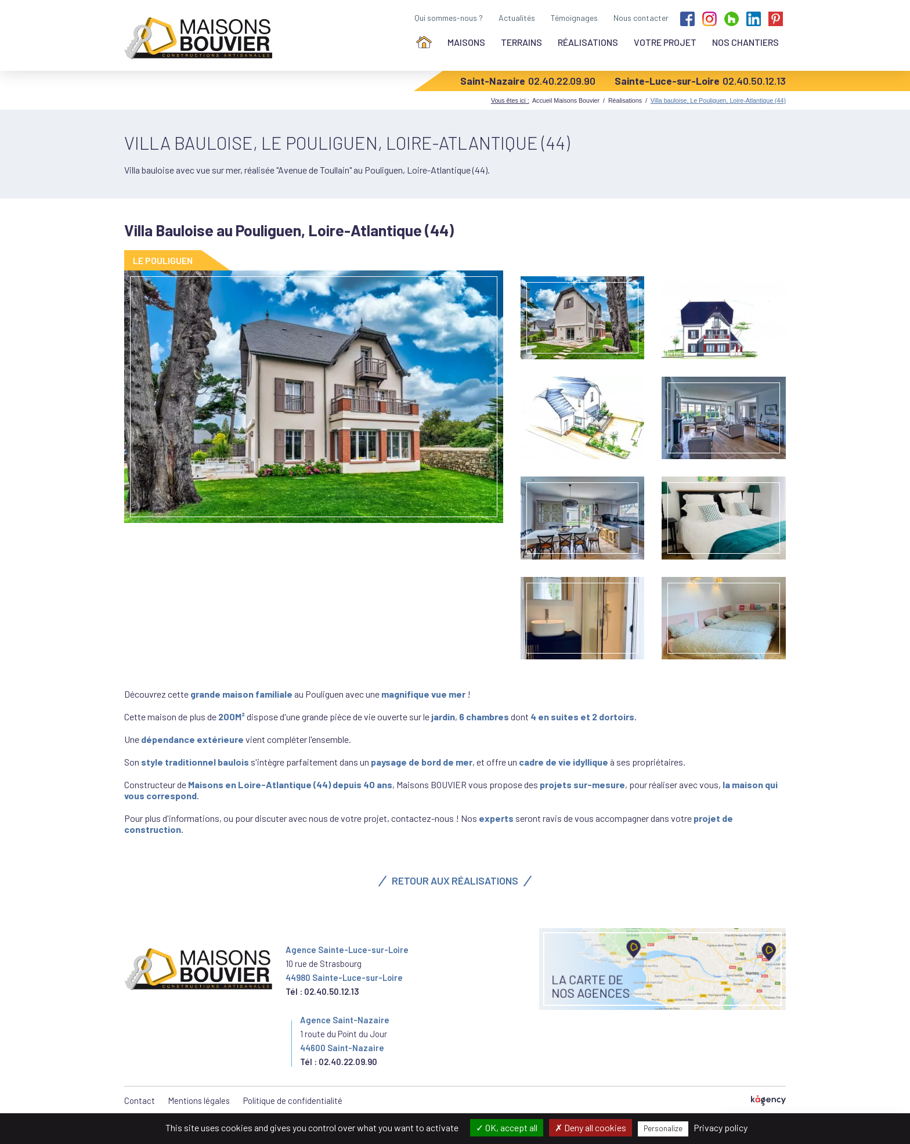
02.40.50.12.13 (754, 80)
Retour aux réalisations (455, 880)
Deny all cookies (590, 1127)
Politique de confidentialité (292, 1100)
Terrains (521, 42)
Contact (139, 1100)
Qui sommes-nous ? (448, 18)
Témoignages (574, 18)
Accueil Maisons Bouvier (566, 100)
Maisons (466, 42)
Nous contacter (641, 18)
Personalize (663, 1128)
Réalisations (588, 42)
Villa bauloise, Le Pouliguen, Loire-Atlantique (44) (718, 100)
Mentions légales (199, 1100)
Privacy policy (721, 1127)
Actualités (517, 18)
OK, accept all (506, 1127)
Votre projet (665, 42)
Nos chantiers (745, 42)
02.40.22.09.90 (561, 80)
